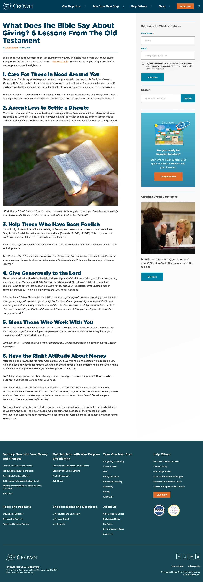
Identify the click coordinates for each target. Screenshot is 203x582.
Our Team (107, 524)
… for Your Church (61, 519)
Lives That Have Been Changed (168, 476)
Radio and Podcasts (17, 507)
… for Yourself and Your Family (66, 514)
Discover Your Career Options (66, 470)
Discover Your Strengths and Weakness (71, 465)
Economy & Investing (113, 481)
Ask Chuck (8, 493)
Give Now (185, 6)
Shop (162, 6)
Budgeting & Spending (113, 461)
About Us (109, 507)
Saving (106, 491)
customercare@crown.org (23, 572)
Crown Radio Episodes (13, 514)
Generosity (108, 486)
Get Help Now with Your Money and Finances (25, 456)
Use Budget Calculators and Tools (18, 470)
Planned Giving (160, 466)
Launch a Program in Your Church (169, 486)
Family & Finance (111, 476)
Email (144, 48)
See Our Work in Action (113, 529)
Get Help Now (71, 6)
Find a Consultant (61, 476)
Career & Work (109, 466)
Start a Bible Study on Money (16, 476)
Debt (105, 471)
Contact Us (108, 534)
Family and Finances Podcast (16, 524)
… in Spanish (59, 524)
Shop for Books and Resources (75, 507)
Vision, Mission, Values (113, 514)
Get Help (152, 276)
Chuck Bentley (11, 47)
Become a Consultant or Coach (167, 481)
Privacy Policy (194, 566)
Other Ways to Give (162, 471)
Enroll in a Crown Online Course (17, 465)
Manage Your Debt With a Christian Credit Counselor (22, 487)
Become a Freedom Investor (166, 461)
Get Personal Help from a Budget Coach (21, 481)
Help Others (139, 6)
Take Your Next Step (106, 6)
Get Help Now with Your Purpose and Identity (76, 456)
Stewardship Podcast (12, 519)
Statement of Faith (111, 519)
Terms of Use (177, 566)
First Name (147, 33)
